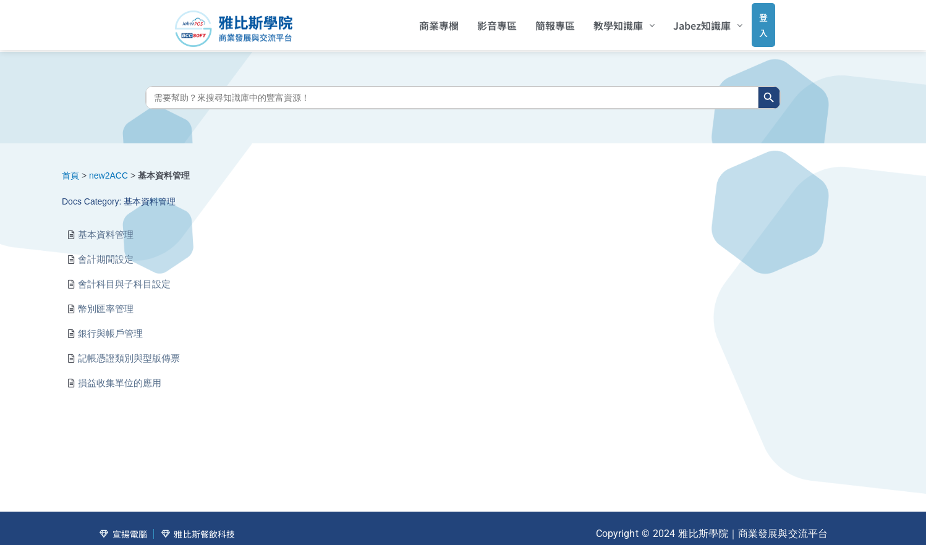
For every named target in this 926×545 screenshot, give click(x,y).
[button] (607, 21)
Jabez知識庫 (691, 21)
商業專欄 (422, 21)
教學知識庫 (607, 21)
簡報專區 (538, 21)
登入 (751, 21)
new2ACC (108, 166)
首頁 (70, 166)
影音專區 (480, 21)
